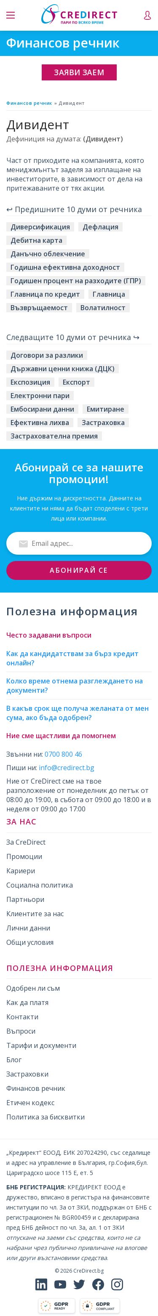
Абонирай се (79, 570)
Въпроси (20, 1031)
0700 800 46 (63, 754)
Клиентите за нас (35, 913)
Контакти (22, 1016)
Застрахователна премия (54, 436)
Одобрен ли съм (33, 988)
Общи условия (30, 942)
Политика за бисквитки (45, 1117)
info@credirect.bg (66, 767)
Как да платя (27, 1002)
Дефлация (100, 226)
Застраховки (27, 1074)
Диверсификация (40, 226)
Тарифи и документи (41, 1045)
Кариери (20, 870)
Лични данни (28, 928)
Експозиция (30, 382)
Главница (109, 294)
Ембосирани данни (42, 409)
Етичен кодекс (30, 1102)
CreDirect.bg (88, 1270)
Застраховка (103, 422)
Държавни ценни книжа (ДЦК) (63, 368)
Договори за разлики (47, 355)
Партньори (25, 899)
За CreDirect (26, 842)
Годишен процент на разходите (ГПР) (76, 280)
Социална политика (39, 885)
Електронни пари (40, 395)
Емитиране (105, 409)
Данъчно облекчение (48, 253)
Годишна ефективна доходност (65, 267)
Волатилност (103, 307)
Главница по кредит (45, 294)
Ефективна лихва (40, 422)
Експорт (76, 382)
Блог (13, 1059)
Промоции (24, 856)
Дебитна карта (36, 240)
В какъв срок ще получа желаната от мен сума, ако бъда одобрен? (77, 713)
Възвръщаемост (39, 307)
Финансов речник (29, 103)
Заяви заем (79, 72)
